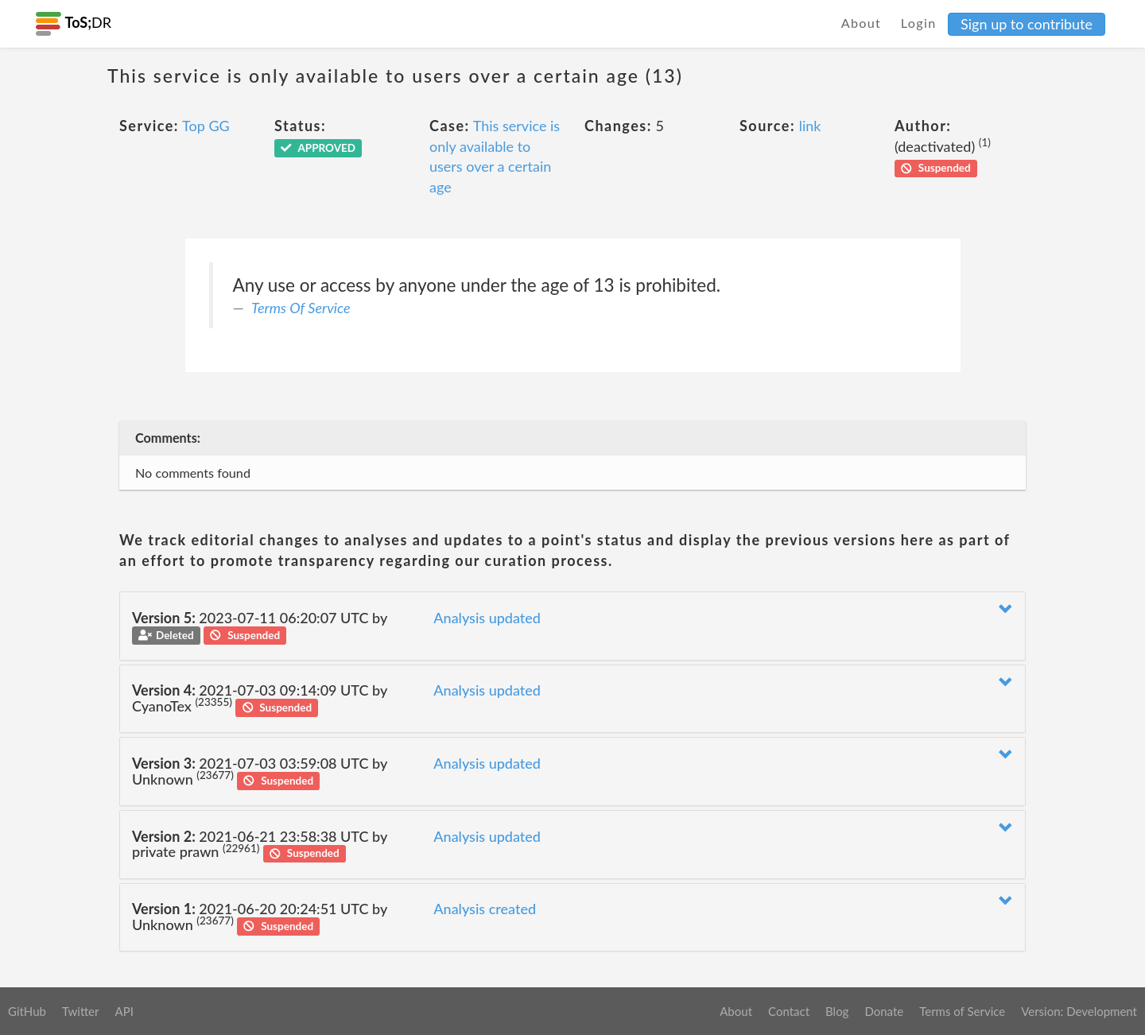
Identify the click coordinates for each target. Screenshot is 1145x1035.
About (861, 22)
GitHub (27, 1011)
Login (919, 22)
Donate (883, 1011)
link (810, 125)
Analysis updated (487, 617)
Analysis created (484, 908)
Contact (788, 1011)
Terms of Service (962, 1011)
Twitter (80, 1011)
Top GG (206, 125)
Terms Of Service (301, 307)
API (123, 1011)
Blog (836, 1011)
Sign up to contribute (1027, 24)
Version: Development (1079, 1011)
